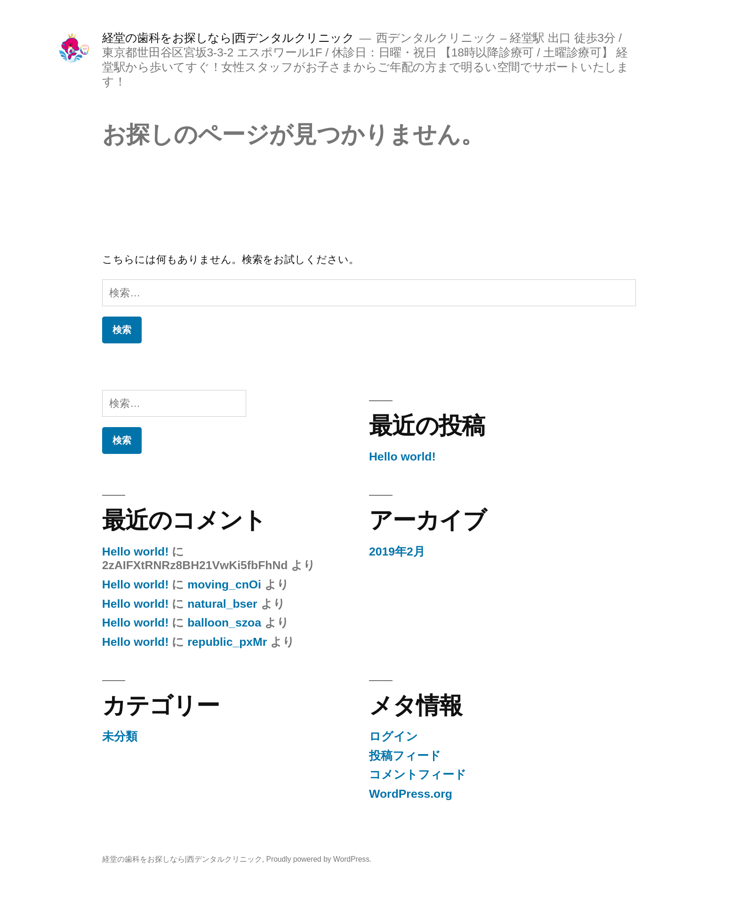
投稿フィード (405, 755)
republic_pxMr (227, 641)
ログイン (393, 736)
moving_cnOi (224, 584)
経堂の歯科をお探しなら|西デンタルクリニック (228, 38)
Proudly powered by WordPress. (319, 859)
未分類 (119, 736)
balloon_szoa (224, 622)
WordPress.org (410, 793)
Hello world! (402, 456)
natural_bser (222, 603)
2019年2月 (397, 551)
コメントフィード (417, 774)
